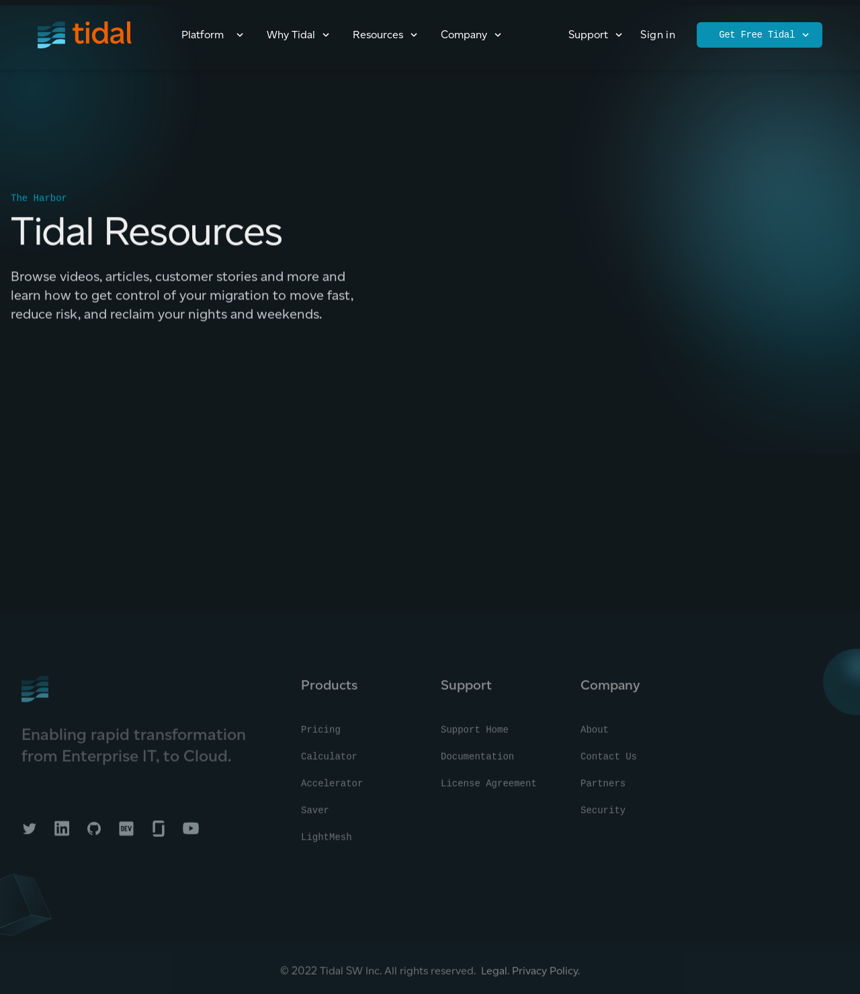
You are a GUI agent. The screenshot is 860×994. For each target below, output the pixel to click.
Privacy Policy (545, 974)
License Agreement (489, 787)
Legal (494, 974)
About (594, 734)
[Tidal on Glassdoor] (158, 833)
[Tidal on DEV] (126, 833)
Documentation (477, 761)
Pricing (321, 734)
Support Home (475, 734)
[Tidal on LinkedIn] (62, 833)
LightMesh (326, 841)
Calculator (329, 761)
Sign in (657, 34)
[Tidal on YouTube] (191, 833)
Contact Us (608, 761)
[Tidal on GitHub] (94, 833)
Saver (315, 814)
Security (603, 814)
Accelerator (332, 787)
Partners (603, 787)
